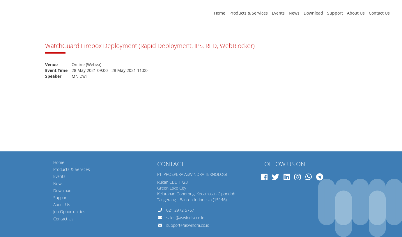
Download (313, 13)
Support (335, 13)
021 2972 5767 (180, 210)
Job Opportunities (69, 211)
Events (278, 13)
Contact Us (379, 13)
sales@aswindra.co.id (185, 217)
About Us (356, 13)
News (294, 13)
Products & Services (248, 13)
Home (219, 13)
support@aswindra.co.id (187, 225)
